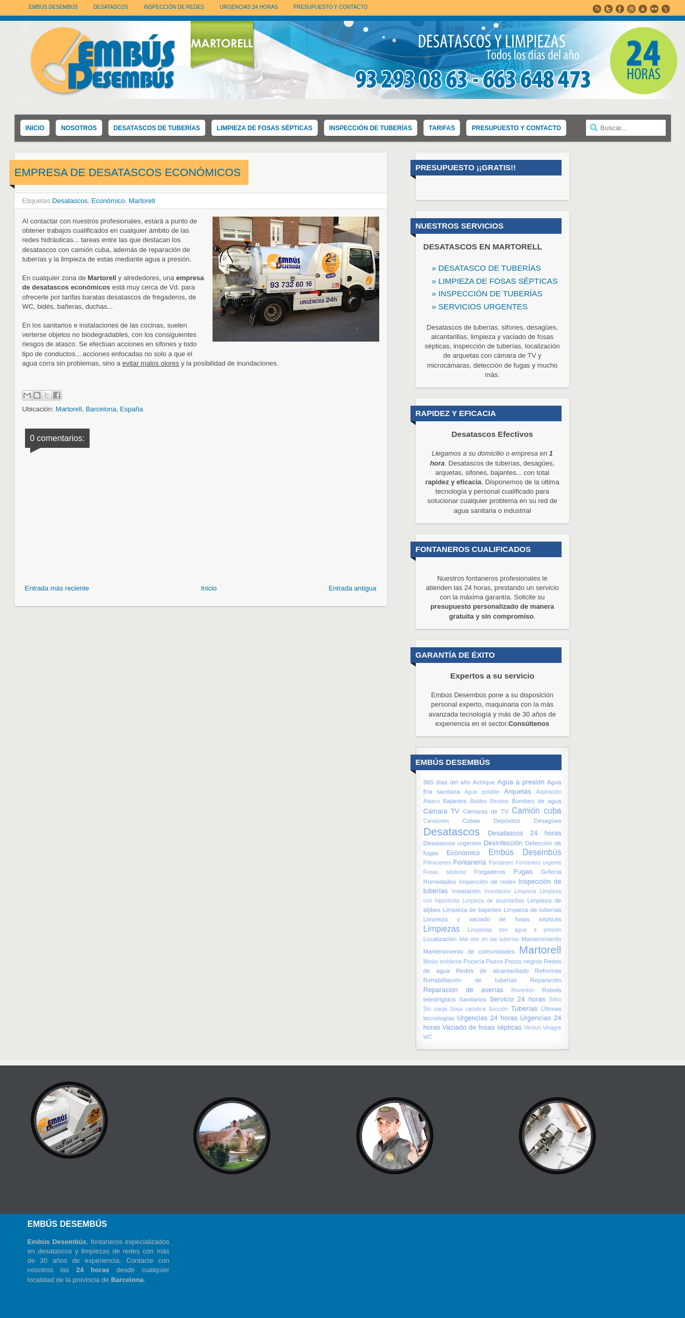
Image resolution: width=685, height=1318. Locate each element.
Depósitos (506, 820)
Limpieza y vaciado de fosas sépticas (493, 918)
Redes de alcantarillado (492, 970)
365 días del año (447, 782)
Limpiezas (442, 928)
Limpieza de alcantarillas (494, 900)
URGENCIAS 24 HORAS (249, 7)
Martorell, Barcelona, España (99, 409)
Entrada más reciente (57, 588)
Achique (484, 782)
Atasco (432, 801)
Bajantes (454, 800)
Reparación (546, 979)
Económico (107, 201)
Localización (440, 938)
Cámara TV (441, 811)
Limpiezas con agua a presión (515, 930)
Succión (498, 1009)
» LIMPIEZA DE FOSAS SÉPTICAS (495, 281)
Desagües (548, 820)
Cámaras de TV (485, 811)
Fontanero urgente (538, 862)
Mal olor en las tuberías (489, 939)
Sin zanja (435, 1009)
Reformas (548, 970)
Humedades (440, 881)
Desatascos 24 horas (524, 833)
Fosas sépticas (445, 872)
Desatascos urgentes (452, 842)
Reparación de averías (464, 990)
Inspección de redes (487, 881)
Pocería (473, 961)
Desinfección (502, 843)
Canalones (437, 821)
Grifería (551, 871)
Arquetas (517, 791)
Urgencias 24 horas (487, 1018)
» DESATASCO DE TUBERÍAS (486, 267)
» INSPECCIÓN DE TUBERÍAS (487, 293)
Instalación (466, 890)
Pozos (494, 961)
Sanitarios (472, 999)
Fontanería (469, 862)
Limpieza (526, 891)
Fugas (523, 871)
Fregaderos (489, 871)
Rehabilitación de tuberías (470, 979)
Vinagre (552, 1028)
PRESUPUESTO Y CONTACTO (330, 7)
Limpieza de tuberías (533, 909)
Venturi (532, 1028)
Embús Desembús (53, 7)
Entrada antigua (353, 588)
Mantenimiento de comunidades (469, 951)
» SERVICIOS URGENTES (480, 306)
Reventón (523, 990)
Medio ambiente (443, 961)
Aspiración (549, 792)
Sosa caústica (467, 1009)
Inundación (497, 891)
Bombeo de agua (536, 800)
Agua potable (482, 792)
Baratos (499, 801)
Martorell (142, 201)
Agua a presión (520, 782)
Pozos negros (523, 961)
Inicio (209, 588)
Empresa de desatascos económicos (128, 172)
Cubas (471, 820)
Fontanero (501, 862)
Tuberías (524, 1008)
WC (428, 1037)
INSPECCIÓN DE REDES (174, 7)
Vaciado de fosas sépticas (481, 1027)
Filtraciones (437, 862)
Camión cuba (537, 810)
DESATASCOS (110, 7)
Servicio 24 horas (517, 999)
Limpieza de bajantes (472, 909)
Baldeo (478, 801)
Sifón (555, 999)
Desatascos (70, 201)
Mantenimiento (541, 938)
